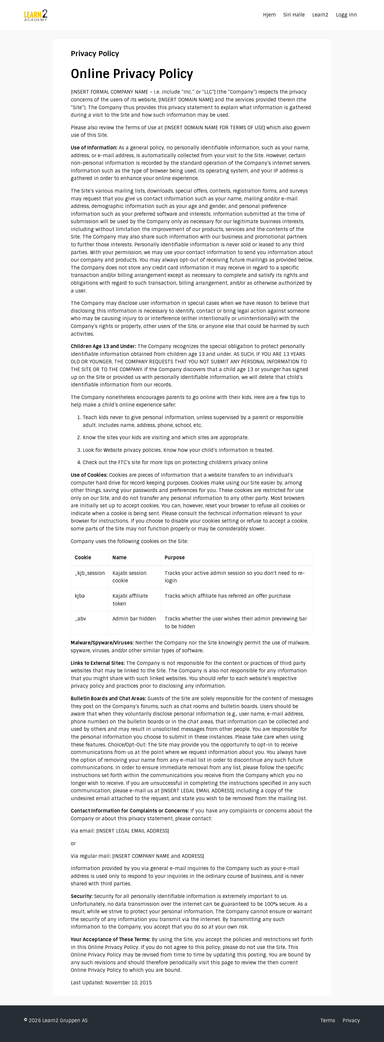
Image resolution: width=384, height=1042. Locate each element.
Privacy (351, 1020)
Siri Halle (294, 15)
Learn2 (320, 15)
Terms (327, 1020)
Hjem (269, 15)
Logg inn (346, 15)
